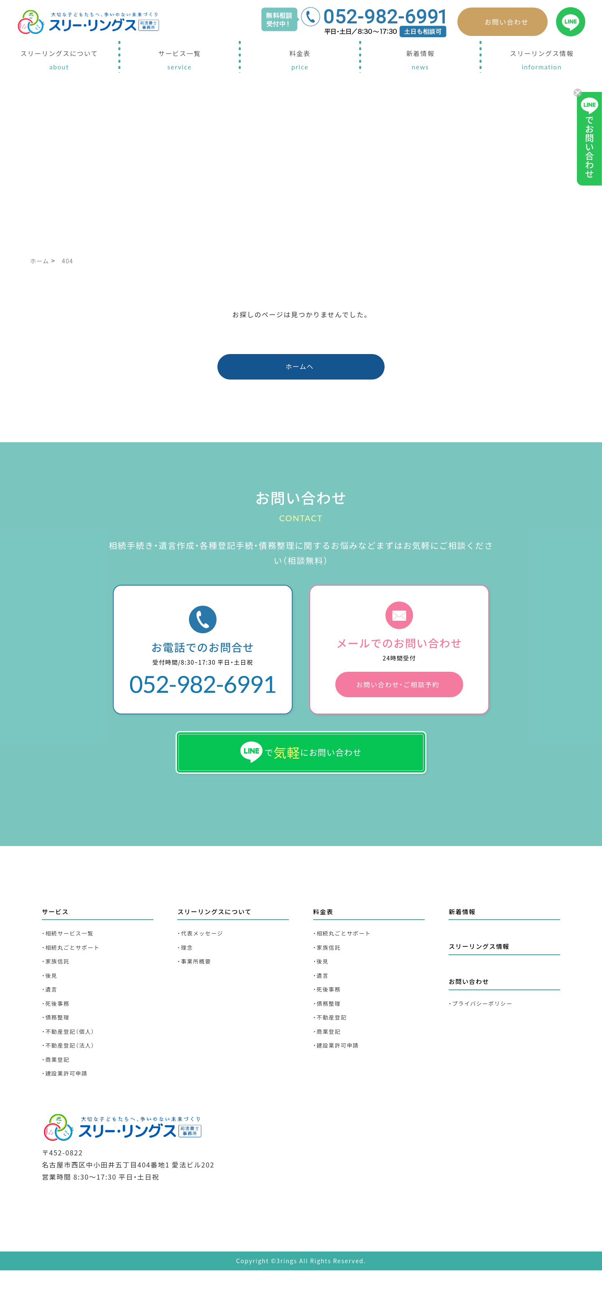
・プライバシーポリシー (485, 1027)
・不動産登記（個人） (72, 1062)
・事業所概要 (196, 985)
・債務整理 (58, 1046)
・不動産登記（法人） (72, 1077)
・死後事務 (58, 1031)
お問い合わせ (507, 22)
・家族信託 (58, 985)
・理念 (186, 969)
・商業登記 (58, 1093)
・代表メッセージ (203, 954)
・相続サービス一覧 (71, 954)
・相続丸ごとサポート (75, 969)
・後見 (51, 1000)
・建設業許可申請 (68, 1108)
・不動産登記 (332, 1046)
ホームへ (300, 369)
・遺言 (51, 1016)
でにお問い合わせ (301, 767)
